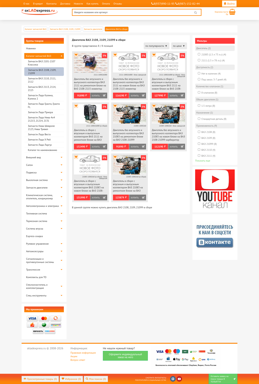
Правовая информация (83, 352)
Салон (29, 165)
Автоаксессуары (35, 251)
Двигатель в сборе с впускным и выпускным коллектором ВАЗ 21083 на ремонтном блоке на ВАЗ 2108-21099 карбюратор (128, 186)
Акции (74, 356)
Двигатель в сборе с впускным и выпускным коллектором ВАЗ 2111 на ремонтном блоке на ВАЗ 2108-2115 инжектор (88, 135)
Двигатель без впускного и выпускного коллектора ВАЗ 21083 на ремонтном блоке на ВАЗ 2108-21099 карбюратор (128, 135)
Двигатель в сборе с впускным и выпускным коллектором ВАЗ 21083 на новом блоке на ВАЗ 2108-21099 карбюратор (89, 186)
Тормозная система (36, 221)
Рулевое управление (37, 243)
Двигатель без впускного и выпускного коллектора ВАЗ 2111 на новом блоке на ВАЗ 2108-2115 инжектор (129, 83)
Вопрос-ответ (78, 360)
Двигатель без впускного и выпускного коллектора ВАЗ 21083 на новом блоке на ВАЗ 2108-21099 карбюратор (168, 134)
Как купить (92, 3)
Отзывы (117, 3)
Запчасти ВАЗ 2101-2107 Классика (41, 63)
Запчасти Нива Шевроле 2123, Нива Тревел (41, 127)
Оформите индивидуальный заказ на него (125, 356)
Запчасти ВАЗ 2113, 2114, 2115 (42, 88)
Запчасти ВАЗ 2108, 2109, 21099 (42, 71)
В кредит (38, 3)
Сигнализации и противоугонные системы (40, 260)
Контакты (51, 3)
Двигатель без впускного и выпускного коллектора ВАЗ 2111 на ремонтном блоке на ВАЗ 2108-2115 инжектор (90, 83)
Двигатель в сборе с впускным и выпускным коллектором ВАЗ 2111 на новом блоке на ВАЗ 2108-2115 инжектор (166, 84)
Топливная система (36, 213)
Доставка (65, 3)
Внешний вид (33, 157)
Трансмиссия (33, 269)
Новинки (31, 48)
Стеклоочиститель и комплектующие (36, 286)
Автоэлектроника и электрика (42, 206)
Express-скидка (34, 236)
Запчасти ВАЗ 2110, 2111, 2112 (42, 80)
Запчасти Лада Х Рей (39, 139)
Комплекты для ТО (36, 277)
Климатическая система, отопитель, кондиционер (39, 197)
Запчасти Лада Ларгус (40, 144)
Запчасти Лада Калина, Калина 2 (40, 97)
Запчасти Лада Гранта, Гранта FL (44, 105)
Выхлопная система (37, 180)
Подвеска (31, 172)
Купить (96, 95)
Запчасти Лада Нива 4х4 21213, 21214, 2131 (41, 119)
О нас (26, 3)
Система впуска (34, 228)
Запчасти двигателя (36, 187)
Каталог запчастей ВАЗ (38, 56)
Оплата (106, 3)
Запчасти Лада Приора (40, 112)
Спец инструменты (36, 295)
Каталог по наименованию (42, 150)
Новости (78, 3)
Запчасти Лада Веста (39, 134)
